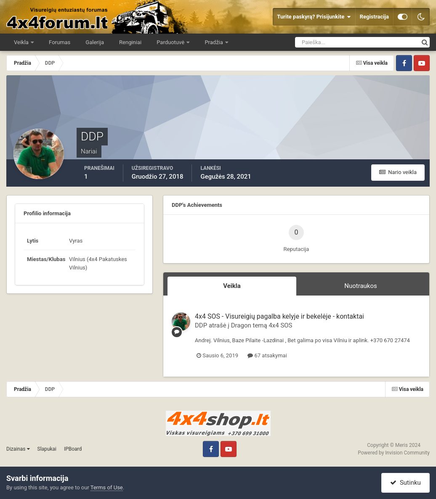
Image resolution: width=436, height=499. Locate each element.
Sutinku (405, 482)
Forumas (59, 42)
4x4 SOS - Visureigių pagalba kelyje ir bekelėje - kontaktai (279, 316)
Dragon (241, 325)
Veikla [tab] (232, 286)
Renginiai (130, 42)
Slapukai (46, 449)
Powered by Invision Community (394, 453)
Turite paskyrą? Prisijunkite (314, 17)
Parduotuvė (171, 42)
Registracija (374, 16)
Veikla (22, 42)
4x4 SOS (280, 325)
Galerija (94, 42)
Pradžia (214, 42)
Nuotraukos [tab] (360, 286)
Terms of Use (106, 487)
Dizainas (18, 449)
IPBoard (73, 449)
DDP (201, 325)
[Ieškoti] (326, 42)
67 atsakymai (267, 355)
